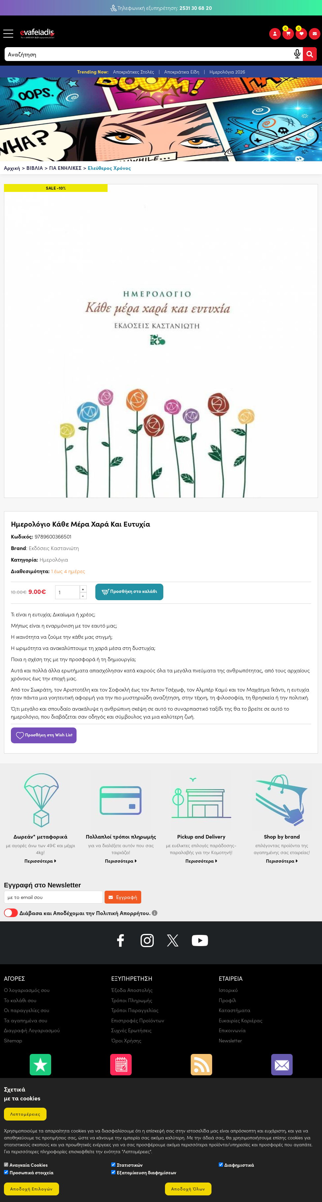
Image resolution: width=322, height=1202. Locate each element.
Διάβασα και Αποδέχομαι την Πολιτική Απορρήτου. (80, 913)
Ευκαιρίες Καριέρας (240, 1020)
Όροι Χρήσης (126, 1040)
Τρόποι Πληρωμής (131, 1000)
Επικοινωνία (232, 1030)
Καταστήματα (234, 1010)
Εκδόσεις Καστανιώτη (54, 547)
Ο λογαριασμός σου (26, 990)
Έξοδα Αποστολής (131, 990)
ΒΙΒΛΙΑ (34, 167)
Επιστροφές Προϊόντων (137, 1020)
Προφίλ (227, 1000)
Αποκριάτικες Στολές (134, 72)
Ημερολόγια (54, 559)
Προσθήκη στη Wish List (44, 734)
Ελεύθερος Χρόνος (109, 167)
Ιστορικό (228, 990)
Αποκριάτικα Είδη (182, 72)
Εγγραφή (123, 897)
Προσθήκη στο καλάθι (129, 592)
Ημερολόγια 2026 (227, 72)
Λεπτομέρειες (25, 1114)
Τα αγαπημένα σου (25, 1020)
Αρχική (12, 167)
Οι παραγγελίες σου (26, 1010)
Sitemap (13, 1040)
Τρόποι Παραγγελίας (134, 1010)
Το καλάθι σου (20, 1000)
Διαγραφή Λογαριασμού (32, 1030)
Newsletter (230, 1040)
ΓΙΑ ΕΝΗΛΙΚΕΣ (65, 167)
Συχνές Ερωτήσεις (131, 1030)
